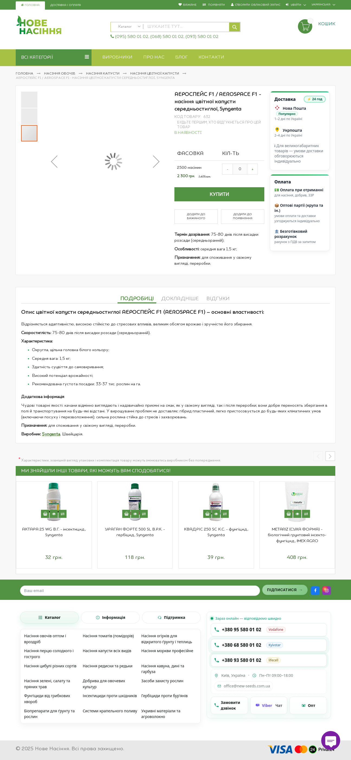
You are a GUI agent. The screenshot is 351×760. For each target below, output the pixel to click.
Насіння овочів (60, 73)
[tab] (137, 298)
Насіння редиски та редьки (107, 665)
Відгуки (218, 299)
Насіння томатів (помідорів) (108, 635)
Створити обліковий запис (257, 5)
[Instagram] (326, 590)
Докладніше (180, 299)
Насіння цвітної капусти (155, 73)
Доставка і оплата (65, 5)
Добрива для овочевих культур (104, 683)
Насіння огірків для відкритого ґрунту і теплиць (166, 638)
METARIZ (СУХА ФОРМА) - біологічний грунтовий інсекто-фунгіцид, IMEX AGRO (297, 535)
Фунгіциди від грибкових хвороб (47, 698)
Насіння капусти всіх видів (107, 650)
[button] (54, 161)
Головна (30, 5)
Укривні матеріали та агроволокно (160, 713)
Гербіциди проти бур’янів (164, 695)
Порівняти (216, 5)
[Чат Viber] (269, 705)
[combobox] (175, 27)
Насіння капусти (103, 73)
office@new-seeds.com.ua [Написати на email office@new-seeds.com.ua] (243, 685)
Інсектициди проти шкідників (110, 695)
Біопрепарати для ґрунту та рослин (49, 713)
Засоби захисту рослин (162, 680)
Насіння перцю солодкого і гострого (49, 653)
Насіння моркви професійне (167, 650)
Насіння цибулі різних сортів (50, 665)
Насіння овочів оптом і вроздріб (45, 638)
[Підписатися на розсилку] (285, 590)
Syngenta (51, 434)
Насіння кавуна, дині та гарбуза (162, 668)
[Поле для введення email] (140, 591)
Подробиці (137, 299)
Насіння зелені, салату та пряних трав (47, 683)
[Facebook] (315, 590)
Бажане (189, 5)
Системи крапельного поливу (110, 710)
